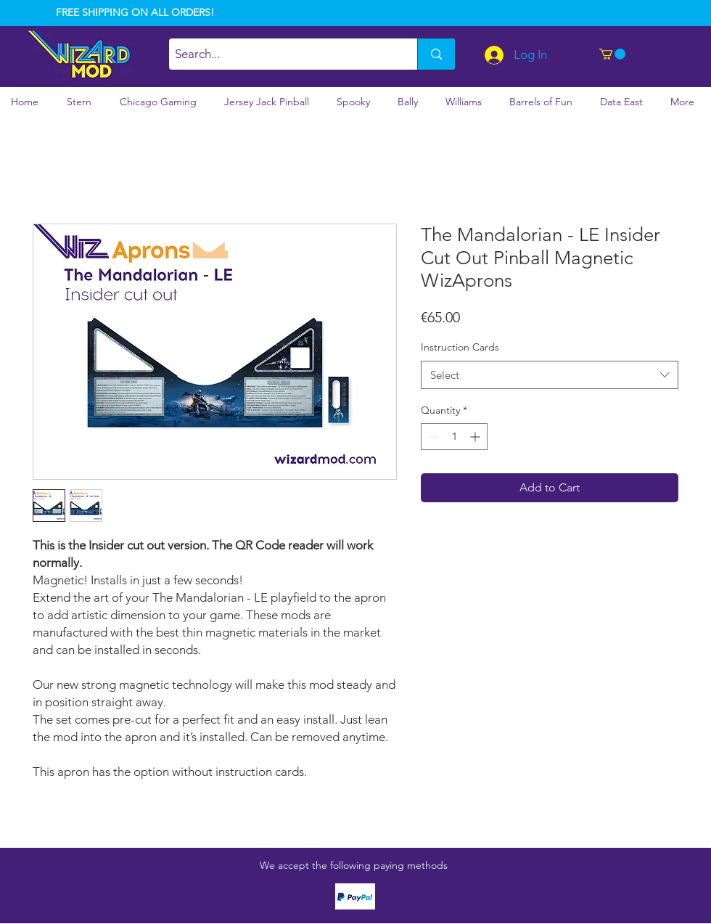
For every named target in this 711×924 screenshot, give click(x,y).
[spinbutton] (454, 436)
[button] (612, 54)
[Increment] (476, 436)
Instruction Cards (460, 346)
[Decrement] (432, 436)
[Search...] (281, 54)
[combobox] (549, 375)
